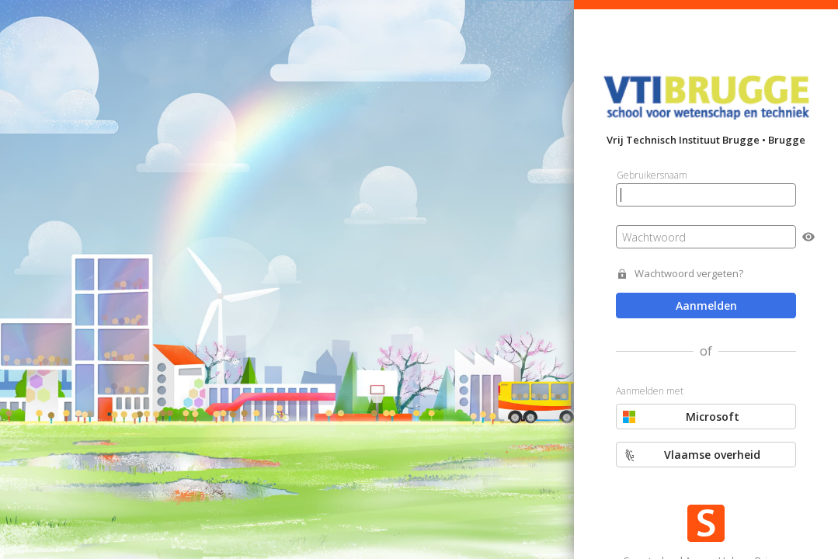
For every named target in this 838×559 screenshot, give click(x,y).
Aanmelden (706, 305)
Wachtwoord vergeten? (689, 273)
